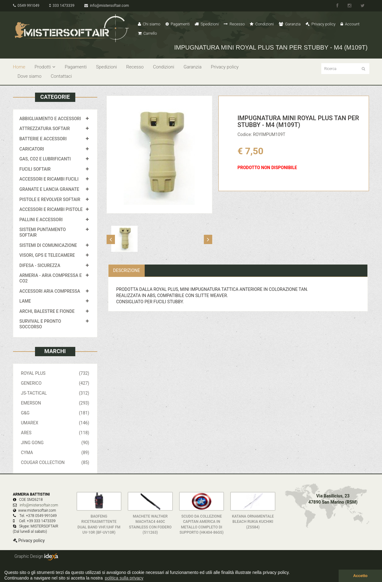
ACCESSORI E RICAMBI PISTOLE (51, 209)
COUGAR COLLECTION (55, 462)
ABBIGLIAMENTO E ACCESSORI (50, 118)
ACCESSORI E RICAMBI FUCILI (49, 179)
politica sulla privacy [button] (124, 577)
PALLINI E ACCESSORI (41, 219)
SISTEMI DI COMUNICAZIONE (48, 245)
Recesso (234, 24)
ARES (55, 433)
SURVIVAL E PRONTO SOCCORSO (40, 324)
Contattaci (61, 76)
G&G (55, 413)
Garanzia (290, 24)
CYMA (55, 452)
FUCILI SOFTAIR (35, 169)
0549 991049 (26, 5)
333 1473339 (61, 5)
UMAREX (55, 423)
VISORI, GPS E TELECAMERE (47, 255)
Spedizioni (207, 24)
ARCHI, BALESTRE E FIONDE (47, 311)
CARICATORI (32, 149)
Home (19, 67)
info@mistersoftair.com (106, 5)
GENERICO (55, 383)
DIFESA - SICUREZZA (40, 265)
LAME (25, 301)
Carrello (147, 33)
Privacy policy (320, 24)
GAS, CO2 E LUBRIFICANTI (45, 158)
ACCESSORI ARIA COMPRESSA (50, 291)
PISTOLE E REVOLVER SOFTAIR (50, 199)
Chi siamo (149, 24)
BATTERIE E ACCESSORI (43, 138)
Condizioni (262, 24)
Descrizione (126, 270)
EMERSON (55, 403)
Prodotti (45, 67)
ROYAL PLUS (55, 373)
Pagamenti (177, 24)
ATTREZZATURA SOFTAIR (45, 128)
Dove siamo (30, 76)
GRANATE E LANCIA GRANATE (49, 189)
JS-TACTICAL (55, 393)
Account (349, 24)
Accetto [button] (360, 576)
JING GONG (55, 443)
